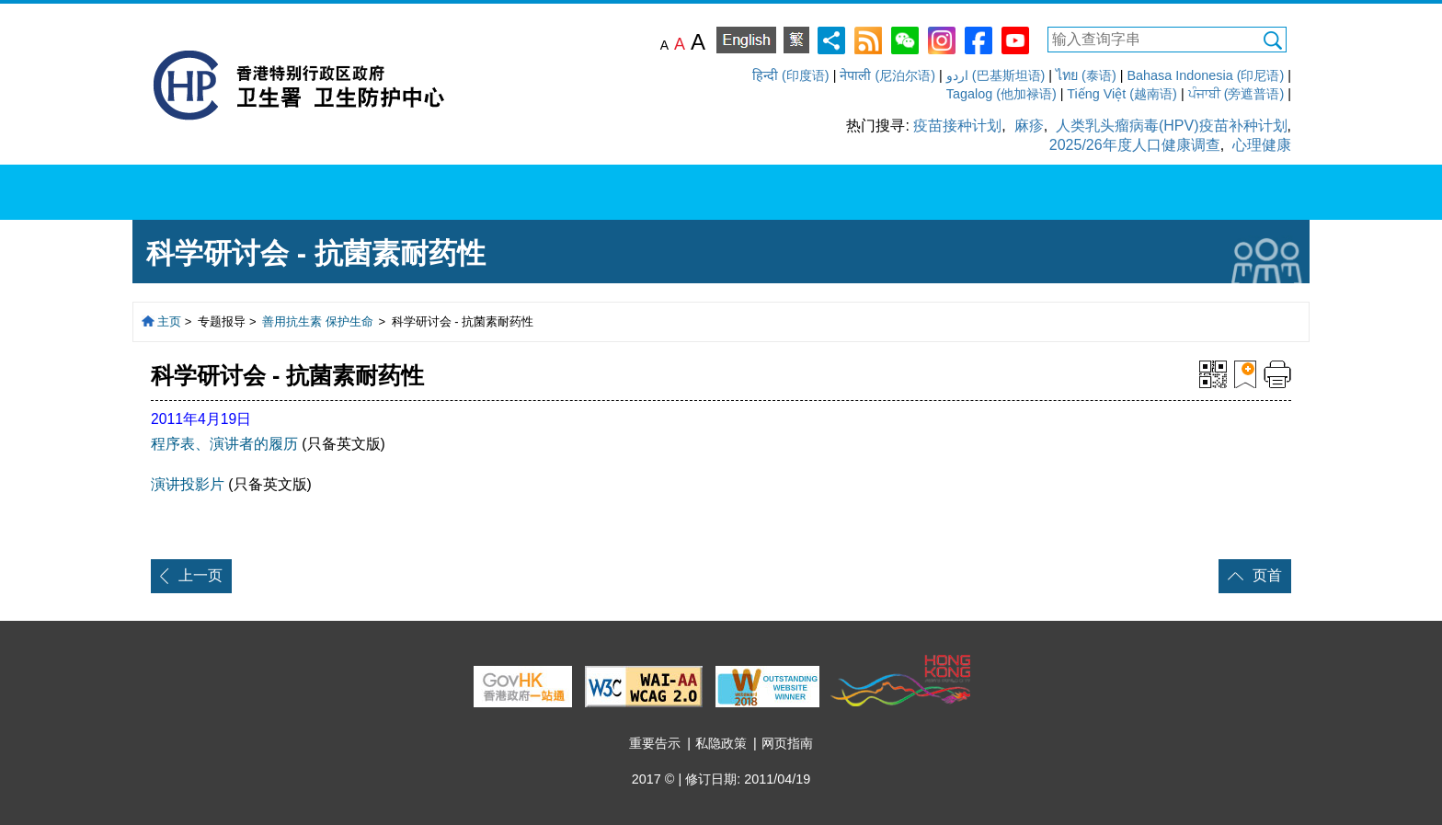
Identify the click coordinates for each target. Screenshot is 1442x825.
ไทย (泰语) (1086, 75)
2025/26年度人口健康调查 (1134, 145)
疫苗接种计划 (957, 125)
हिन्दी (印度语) (791, 75)
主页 (169, 321)
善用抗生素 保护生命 (317, 321)
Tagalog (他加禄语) (1001, 93)
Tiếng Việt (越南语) (1122, 93)
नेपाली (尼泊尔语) (887, 75)
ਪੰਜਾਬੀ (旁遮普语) (1236, 93)
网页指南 (787, 743)
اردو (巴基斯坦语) (996, 75)
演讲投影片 (187, 484)
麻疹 (1029, 125)
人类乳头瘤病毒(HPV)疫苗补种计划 (1172, 125)
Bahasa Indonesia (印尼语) (1205, 75)
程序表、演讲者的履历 (224, 444)
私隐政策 (721, 743)
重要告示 (655, 743)
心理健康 (1261, 145)
